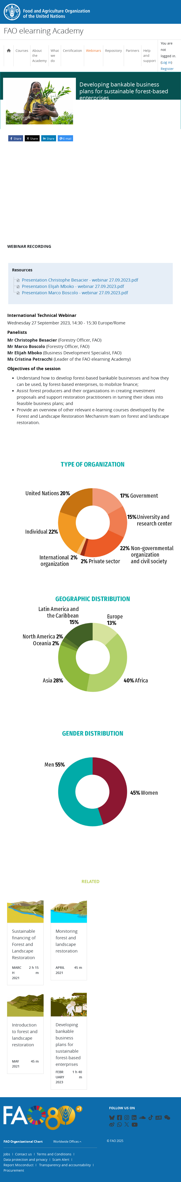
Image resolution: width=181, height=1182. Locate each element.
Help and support (149, 55)
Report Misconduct (18, 1165)
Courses (22, 50)
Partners (132, 50)
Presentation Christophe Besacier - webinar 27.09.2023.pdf (77, 280)
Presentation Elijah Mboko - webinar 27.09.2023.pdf (70, 286)
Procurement (14, 1170)
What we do (55, 55)
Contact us (23, 1154)
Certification (72, 50)
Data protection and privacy (25, 1159)
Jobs (7, 1154)
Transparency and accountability (65, 1165)
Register (167, 68)
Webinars (93, 50)
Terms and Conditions (54, 1154)
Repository (113, 50)
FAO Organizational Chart (23, 1141)
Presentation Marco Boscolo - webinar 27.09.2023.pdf (72, 292)
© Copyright (20, 117)
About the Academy (39, 55)
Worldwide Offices (66, 1141)
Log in (166, 62)
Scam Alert (60, 1159)
